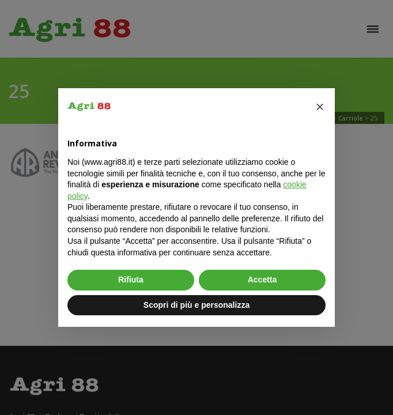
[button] (320, 106)
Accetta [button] (262, 279)
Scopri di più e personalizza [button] (196, 305)
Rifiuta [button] (130, 279)
